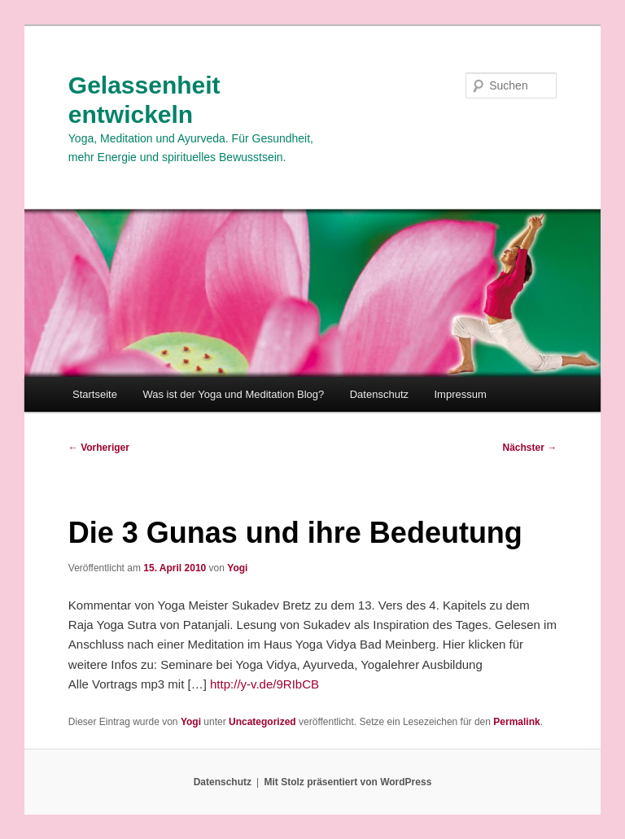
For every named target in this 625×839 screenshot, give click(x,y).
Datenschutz (379, 394)
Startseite (94, 394)
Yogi (237, 568)
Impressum (461, 394)
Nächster (530, 447)
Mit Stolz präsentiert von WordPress (347, 782)
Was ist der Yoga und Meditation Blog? (233, 394)
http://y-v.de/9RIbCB (264, 684)
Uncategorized (262, 722)
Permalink (516, 722)
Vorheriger (98, 447)
